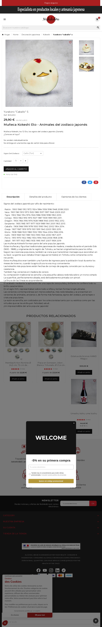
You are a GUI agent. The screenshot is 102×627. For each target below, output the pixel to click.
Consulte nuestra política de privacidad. (53, 334)
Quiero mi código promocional (51, 340)
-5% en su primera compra (51, 319)
